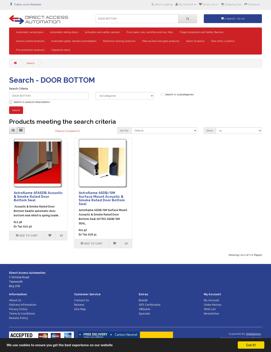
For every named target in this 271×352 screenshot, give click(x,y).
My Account (211, 300)
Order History (213, 304)
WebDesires (253, 333)
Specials (144, 313)
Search (30, 63)
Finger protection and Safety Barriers (202, 32)
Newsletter (211, 313)
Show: (210, 130)
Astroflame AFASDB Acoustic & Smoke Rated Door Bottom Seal (38, 196)
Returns (79, 304)
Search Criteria (18, 88)
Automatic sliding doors (64, 32)
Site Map (80, 309)
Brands (143, 300)
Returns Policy (18, 318)
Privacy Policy (18, 309)
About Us (15, 300)
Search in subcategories (177, 94)
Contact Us (81, 300)
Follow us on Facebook (25, 4)
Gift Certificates (150, 304)
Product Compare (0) (67, 131)
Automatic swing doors (29, 32)
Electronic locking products (119, 41)
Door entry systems (223, 41)
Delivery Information (22, 304)
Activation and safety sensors (102, 32)
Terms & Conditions (22, 313)
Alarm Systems (195, 41)
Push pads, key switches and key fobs (150, 32)
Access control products (30, 41)
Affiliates (144, 309)
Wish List (210, 309)
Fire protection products (30, 49)
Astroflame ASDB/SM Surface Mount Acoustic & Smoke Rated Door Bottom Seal (102, 198)
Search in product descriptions (29, 102)
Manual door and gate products (160, 41)
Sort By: (124, 130)
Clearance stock (60, 49)
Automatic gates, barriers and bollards (73, 41)
